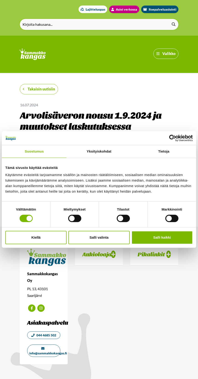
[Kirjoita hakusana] (99, 24)
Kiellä (36, 237)
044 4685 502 (43, 335)
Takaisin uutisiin (39, 89)
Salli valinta (99, 237)
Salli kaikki (162, 237)
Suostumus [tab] (34, 151)
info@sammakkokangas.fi (44, 351)
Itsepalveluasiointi (159, 9)
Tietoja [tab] (163, 151)
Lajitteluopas (93, 9)
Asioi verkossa (124, 9)
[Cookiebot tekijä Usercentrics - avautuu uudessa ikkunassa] (172, 138)
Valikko (165, 53)
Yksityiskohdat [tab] (99, 151)
